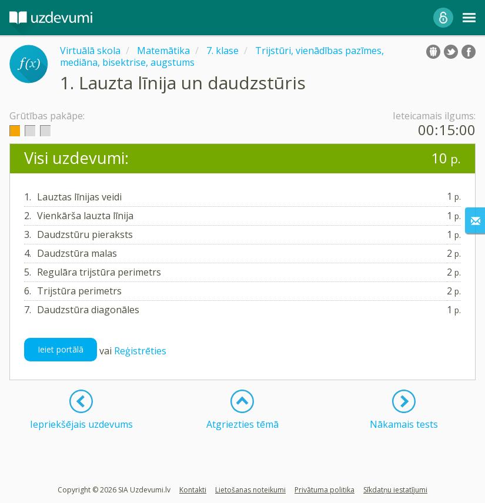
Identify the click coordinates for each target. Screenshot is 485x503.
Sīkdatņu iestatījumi (395, 490)
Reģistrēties (140, 350)
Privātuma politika (324, 490)
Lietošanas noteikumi (250, 490)
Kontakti (192, 490)
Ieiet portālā (60, 349)
